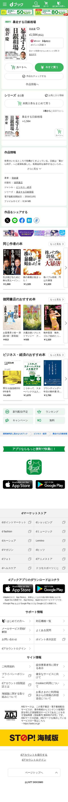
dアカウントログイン (14, 648)
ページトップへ (34, 772)
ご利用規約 (8, 666)
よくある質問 (43, 630)
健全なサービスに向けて (47, 676)
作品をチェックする (36, 76)
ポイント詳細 (37, 45)
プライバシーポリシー (13, 676)
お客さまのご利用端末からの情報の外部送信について (47, 695)
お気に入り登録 (56, 95)
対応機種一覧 (43, 621)
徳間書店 (18, 182)
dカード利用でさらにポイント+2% (43, 51)
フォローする (38, 29)
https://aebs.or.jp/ (31, 723)
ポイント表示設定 (46, 639)
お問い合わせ (9, 639)
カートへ (21, 67)
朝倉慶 (32, 29)
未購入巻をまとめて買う (37, 103)
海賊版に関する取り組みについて (13, 695)
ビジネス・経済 (23, 187)
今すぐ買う (52, 67)
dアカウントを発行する (34, 754)
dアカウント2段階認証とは (13, 685)
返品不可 (32, 54)
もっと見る (55, 244)
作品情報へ (32, 84)
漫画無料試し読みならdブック (15, 434)
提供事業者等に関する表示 (47, 666)
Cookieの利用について (47, 685)
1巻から (47, 111)
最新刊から (58, 111)
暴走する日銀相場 (32, 116)
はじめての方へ (13, 621)
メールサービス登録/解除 (13, 630)
